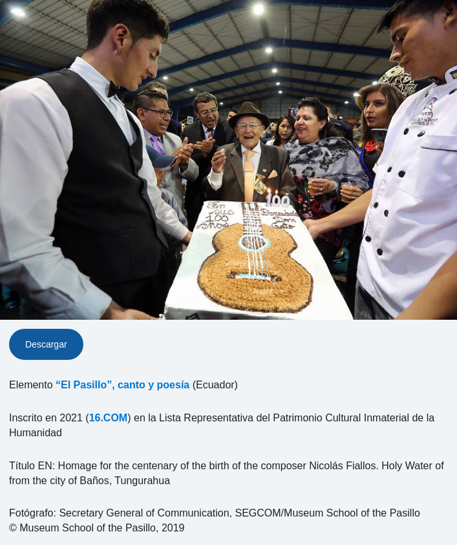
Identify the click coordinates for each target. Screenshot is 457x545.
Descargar (46, 344)
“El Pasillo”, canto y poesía (122, 384)
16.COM (108, 417)
